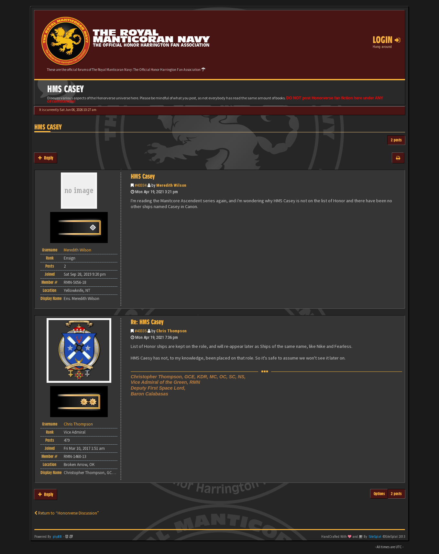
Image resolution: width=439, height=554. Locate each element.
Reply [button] (45, 158)
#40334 (141, 185)
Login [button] (386, 39)
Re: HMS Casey (147, 322)
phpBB (57, 537)
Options (379, 493)
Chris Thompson (171, 330)
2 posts (396, 140)
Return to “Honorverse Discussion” (66, 513)
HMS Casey (48, 127)
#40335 (141, 330)
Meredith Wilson (171, 185)
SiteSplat (375, 537)
